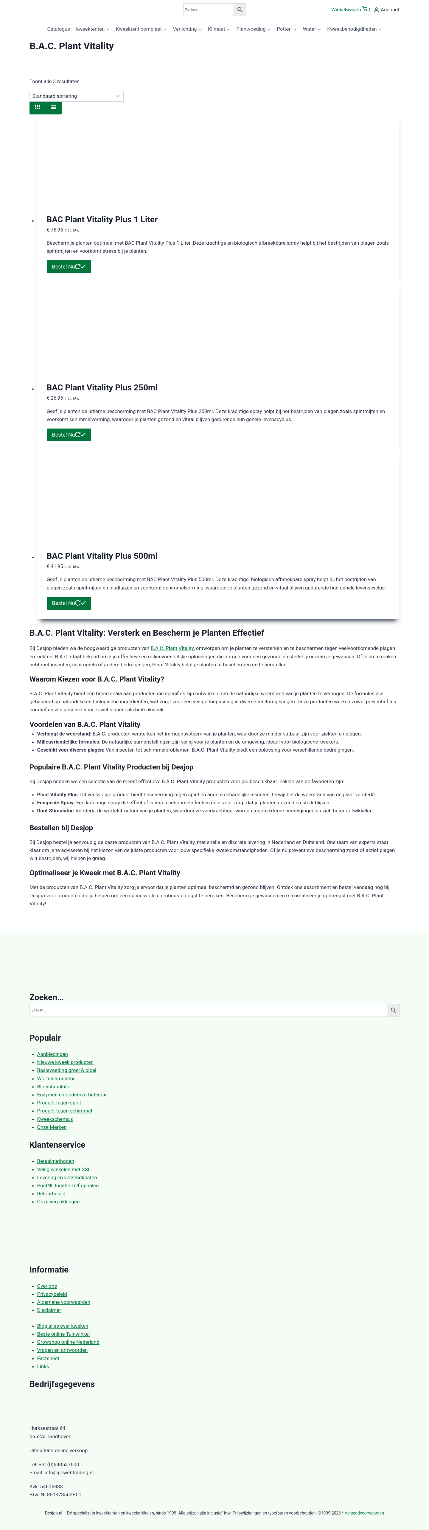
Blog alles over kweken (62, 1326)
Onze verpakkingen (58, 1202)
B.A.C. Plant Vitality (172, 648)
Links (43, 1366)
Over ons (47, 1286)
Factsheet (48, 1358)
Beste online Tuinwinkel (63, 1334)
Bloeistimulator (54, 1087)
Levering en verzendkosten (67, 1177)
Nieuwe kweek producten (65, 1062)
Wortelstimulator (56, 1078)
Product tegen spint (59, 1103)
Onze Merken (52, 1127)
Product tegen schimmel (64, 1111)
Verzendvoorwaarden (364, 1513)
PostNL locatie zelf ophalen (68, 1185)
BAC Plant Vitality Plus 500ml (102, 556)
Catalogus (58, 29)
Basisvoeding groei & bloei (67, 1070)
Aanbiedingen (52, 1054)
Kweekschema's (55, 1119)
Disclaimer (49, 1310)
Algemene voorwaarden (64, 1302)
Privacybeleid (52, 1294)
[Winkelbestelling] (76, 96)
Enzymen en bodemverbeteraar (72, 1095)
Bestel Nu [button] (69, 266)
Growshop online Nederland (68, 1342)
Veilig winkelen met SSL (64, 1169)
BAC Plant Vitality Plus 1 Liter (102, 219)
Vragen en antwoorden (62, 1350)
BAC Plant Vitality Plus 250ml (102, 387)
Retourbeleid (51, 1194)
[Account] (386, 10)
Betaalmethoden (55, 1161)
